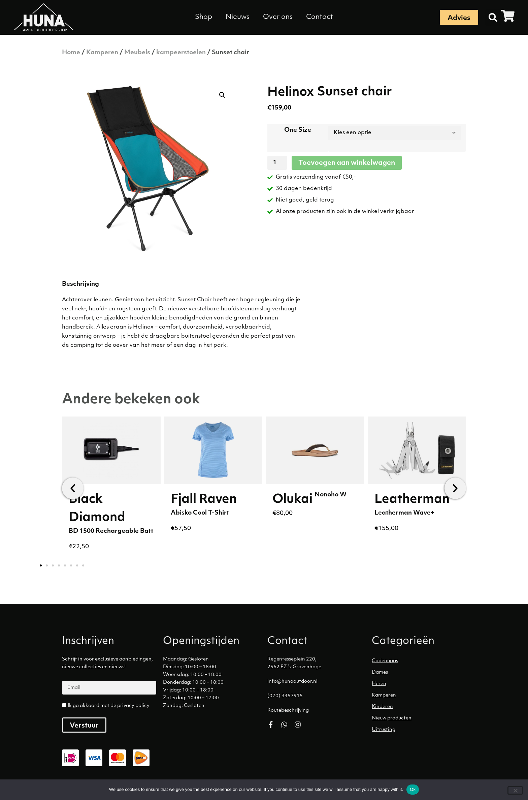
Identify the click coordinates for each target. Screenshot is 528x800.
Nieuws (238, 17)
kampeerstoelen (181, 53)
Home (71, 53)
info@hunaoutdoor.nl (292, 681)
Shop (203, 17)
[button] (493, 17)
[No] (515, 790)
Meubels (137, 53)
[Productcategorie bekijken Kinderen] (420, 707)
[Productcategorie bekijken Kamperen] (420, 695)
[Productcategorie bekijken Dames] (420, 672)
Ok (413, 789)
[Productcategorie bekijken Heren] (420, 684)
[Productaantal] (277, 163)
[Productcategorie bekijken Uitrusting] (420, 730)
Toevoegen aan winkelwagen (346, 163)
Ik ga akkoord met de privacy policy (109, 705)
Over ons (278, 17)
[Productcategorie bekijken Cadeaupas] (420, 661)
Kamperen (102, 53)
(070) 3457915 (285, 696)
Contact (319, 17)
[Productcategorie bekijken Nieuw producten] (420, 718)
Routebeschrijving (288, 710)
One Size (297, 130)
